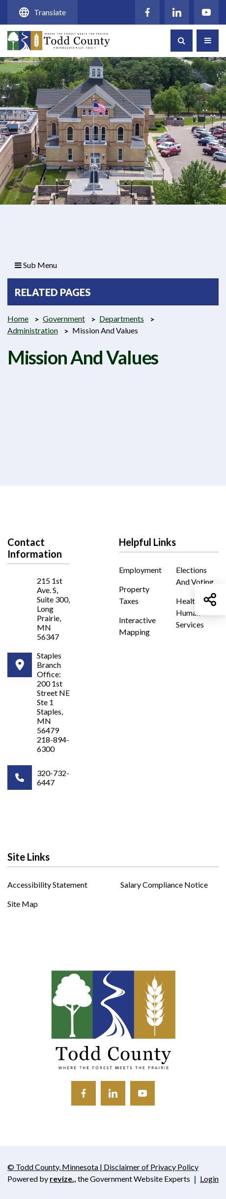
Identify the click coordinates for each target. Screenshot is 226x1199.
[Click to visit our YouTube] (206, 12)
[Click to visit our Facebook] (147, 12)
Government (64, 318)
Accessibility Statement (47, 884)
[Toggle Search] (181, 41)
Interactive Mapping (140, 626)
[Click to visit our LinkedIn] (177, 12)
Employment (140, 569)
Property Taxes (134, 594)
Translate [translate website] (42, 12)
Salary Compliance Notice (164, 884)
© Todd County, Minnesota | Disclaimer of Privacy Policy (102, 1167)
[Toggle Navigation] (208, 41)
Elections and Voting (195, 575)
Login (209, 1178)
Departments (121, 318)
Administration (32, 330)
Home (17, 318)
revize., (63, 1178)
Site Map (22, 903)
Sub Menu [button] (36, 265)
